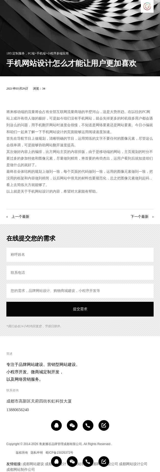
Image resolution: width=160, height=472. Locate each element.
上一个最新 (20, 216)
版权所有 (22, 452)
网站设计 (56, 132)
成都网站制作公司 (20, 469)
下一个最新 (140, 216)
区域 (9, 452)
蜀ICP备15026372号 (59, 452)
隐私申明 (37, 452)
